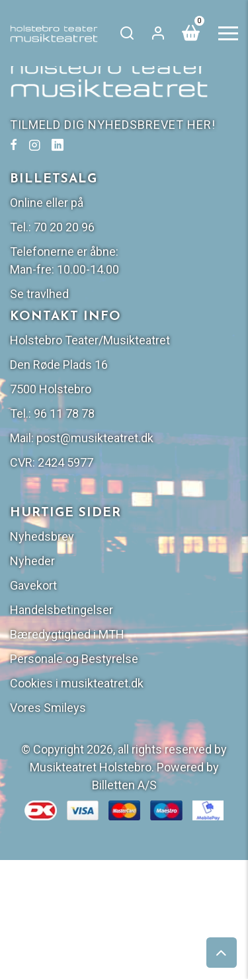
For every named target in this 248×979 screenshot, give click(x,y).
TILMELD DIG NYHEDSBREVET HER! (113, 125)
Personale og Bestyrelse (74, 659)
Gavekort (33, 585)
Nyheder (32, 561)
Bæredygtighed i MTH (67, 634)
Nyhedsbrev (42, 536)
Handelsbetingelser (61, 610)
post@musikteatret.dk (94, 438)
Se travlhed (39, 294)
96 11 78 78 (64, 413)
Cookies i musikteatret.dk (77, 683)
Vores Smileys (48, 708)
